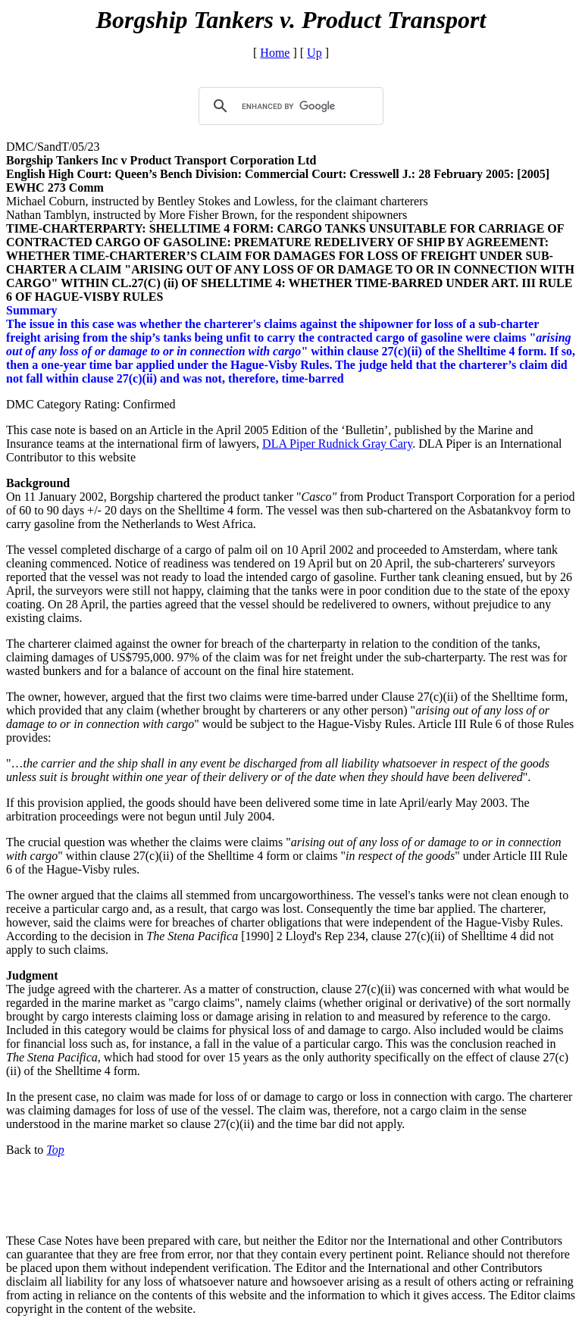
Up (314, 52)
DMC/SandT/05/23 (53, 146)
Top (55, 1149)
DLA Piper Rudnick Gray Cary (337, 443)
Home (274, 52)
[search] (289, 106)
